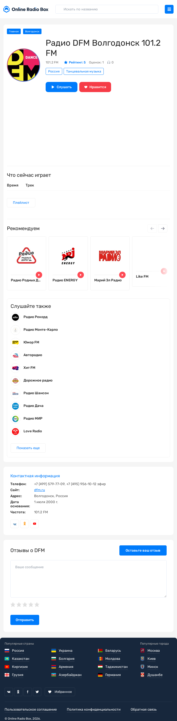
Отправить (25, 620)
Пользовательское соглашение (31, 709)
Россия (54, 71)
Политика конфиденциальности (94, 709)
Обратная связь (144, 709)
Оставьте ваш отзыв (143, 550)
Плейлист (21, 203)
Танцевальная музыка (83, 71)
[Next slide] (162, 228)
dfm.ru (39, 490)
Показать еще (28, 448)
